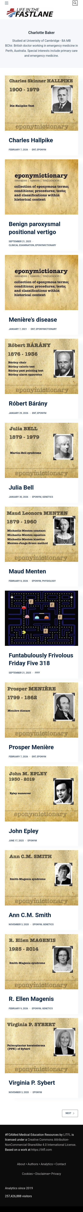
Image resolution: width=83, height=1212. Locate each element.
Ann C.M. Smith (30, 915)
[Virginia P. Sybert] (41, 1045)
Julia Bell (21, 487)
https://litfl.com (41, 1149)
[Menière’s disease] (41, 282)
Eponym (41, 149)
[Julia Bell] (41, 450)
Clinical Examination (21, 245)
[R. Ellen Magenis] (41, 961)
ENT (34, 149)
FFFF (37, 672)
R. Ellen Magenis (31, 998)
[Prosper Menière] (41, 710)
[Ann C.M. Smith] (41, 877)
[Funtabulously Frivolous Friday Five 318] (41, 618)
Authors (33, 1164)
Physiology (49, 581)
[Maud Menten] (41, 534)
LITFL (67, 1135)
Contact (60, 1164)
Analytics (47, 1164)
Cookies (28, 1174)
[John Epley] (41, 793)
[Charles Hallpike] (41, 103)
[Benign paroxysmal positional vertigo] (41, 187)
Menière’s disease (33, 319)
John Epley (23, 831)
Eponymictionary (45, 245)
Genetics (47, 497)
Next (69, 1113)
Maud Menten (27, 571)
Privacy (56, 1174)
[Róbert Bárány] (41, 366)
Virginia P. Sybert (32, 1082)
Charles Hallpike (31, 140)
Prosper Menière (31, 747)
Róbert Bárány (28, 403)
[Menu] (6, 3)
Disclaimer (42, 1174)
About (21, 1164)
